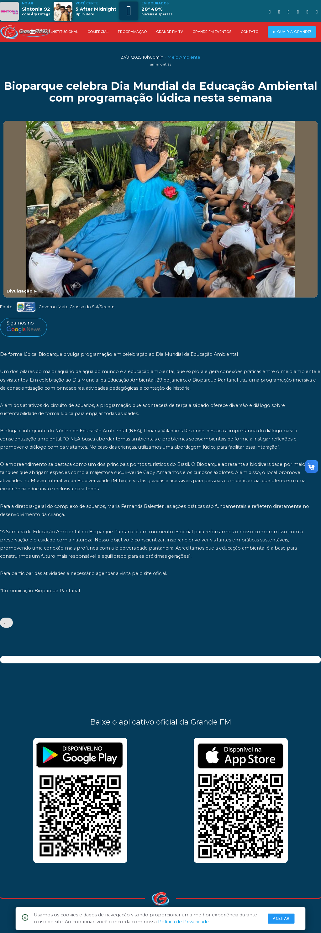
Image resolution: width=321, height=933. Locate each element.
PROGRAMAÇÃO (132, 32)
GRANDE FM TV (169, 32)
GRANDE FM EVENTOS (211, 32)
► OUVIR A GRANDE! (292, 32)
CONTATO (249, 32)
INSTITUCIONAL (64, 32)
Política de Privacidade (183, 922)
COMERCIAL (97, 32)
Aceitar (281, 918)
